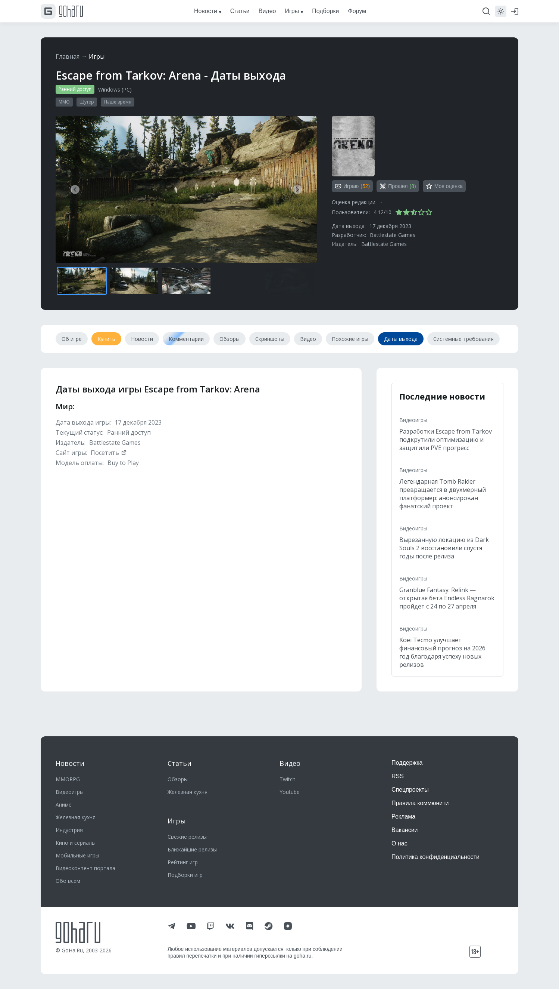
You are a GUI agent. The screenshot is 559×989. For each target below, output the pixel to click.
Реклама (403, 816)
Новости (70, 763)
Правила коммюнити (420, 803)
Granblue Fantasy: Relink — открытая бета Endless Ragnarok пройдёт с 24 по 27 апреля (446, 598)
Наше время (117, 102)
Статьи (179, 763)
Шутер (86, 102)
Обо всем (68, 880)
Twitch (288, 779)
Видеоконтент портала (85, 868)
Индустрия (69, 830)
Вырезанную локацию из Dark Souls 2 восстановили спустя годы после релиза (444, 548)
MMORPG (68, 779)
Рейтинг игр (183, 862)
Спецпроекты (410, 789)
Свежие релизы (187, 836)
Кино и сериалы (76, 842)
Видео (290, 763)
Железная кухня (76, 817)
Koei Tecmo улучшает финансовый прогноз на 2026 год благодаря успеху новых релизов (442, 652)
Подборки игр (185, 874)
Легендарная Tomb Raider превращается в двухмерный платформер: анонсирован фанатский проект (442, 493)
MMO (64, 102)
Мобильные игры (77, 855)
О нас (399, 843)
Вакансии (404, 830)
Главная (67, 56)
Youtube (290, 791)
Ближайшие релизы (192, 849)
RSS (397, 776)
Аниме (64, 804)
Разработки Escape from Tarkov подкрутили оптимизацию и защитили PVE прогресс (445, 439)
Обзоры (178, 779)
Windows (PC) (115, 89)
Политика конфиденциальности (435, 857)
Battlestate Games (392, 234)
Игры (96, 56)
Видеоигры (413, 419)
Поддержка (406, 763)
